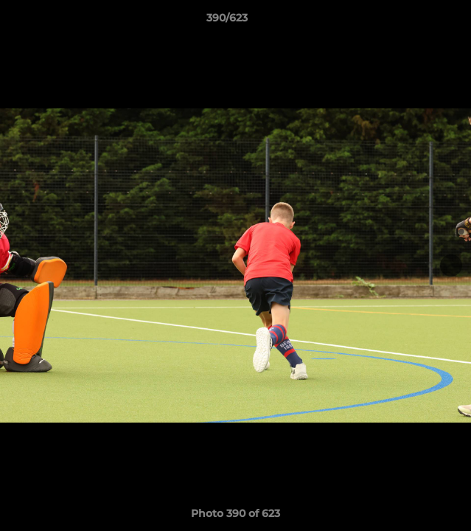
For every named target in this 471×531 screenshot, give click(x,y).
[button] (418, 21)
